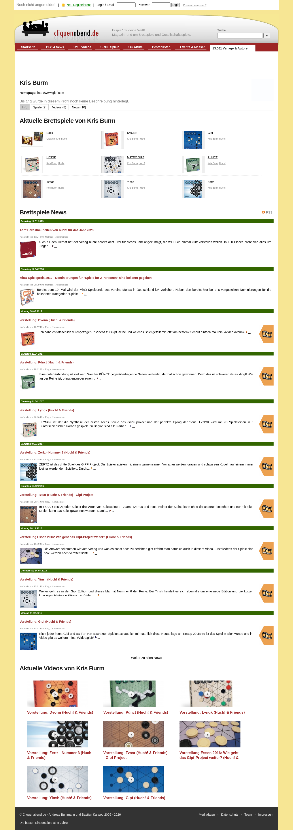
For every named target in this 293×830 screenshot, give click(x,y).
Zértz (198, 183)
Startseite (28, 47)
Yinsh (117, 183)
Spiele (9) (39, 107)
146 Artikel (135, 47)
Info (25, 107)
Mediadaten (207, 814)
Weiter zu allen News (146, 658)
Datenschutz (229, 814)
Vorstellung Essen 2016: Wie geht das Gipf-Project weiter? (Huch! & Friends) (76, 537)
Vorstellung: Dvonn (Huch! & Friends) (47, 320)
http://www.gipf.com (50, 93)
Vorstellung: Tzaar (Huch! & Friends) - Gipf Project (56, 495)
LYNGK (38, 158)
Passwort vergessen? (194, 5)
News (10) (79, 107)
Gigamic (51, 138)
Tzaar (37, 183)
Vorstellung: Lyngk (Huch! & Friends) (47, 410)
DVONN (119, 134)
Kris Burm (61, 138)
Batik (37, 134)
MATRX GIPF (122, 158)
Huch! (142, 138)
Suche (221, 30)
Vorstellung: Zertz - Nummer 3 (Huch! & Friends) (55, 452)
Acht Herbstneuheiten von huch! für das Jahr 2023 (57, 230)
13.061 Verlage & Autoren (231, 48)
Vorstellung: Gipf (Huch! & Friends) (45, 621)
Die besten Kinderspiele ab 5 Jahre (44, 822)
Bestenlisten (161, 47)
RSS (269, 212)
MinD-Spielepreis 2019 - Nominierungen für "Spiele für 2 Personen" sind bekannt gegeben (86, 278)
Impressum (265, 814)
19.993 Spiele (109, 47)
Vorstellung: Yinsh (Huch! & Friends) (46, 579)
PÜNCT (200, 158)
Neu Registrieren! (79, 5)
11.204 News (55, 47)
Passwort (144, 5)
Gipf (197, 134)
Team (248, 814)
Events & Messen (193, 47)
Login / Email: (106, 5)
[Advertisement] (146, 66)
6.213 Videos (82, 47)
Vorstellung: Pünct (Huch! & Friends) (47, 362)
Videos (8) (59, 107)
